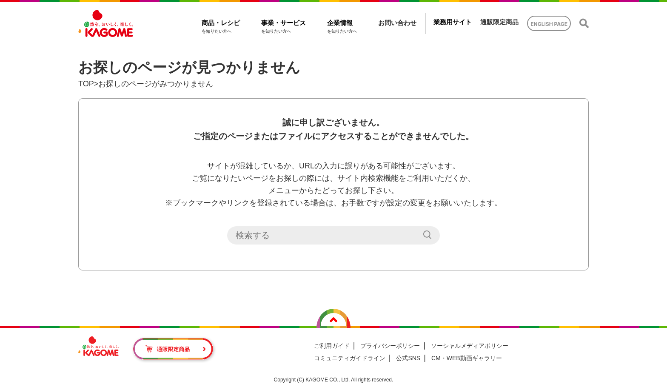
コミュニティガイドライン (349, 358)
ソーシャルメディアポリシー (469, 345)
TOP (86, 84)
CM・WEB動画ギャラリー (466, 358)
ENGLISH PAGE (548, 24)
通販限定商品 (499, 22)
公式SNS (408, 358)
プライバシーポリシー (390, 345)
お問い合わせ (397, 23)
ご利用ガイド (332, 345)
